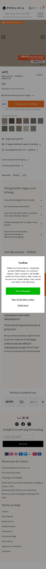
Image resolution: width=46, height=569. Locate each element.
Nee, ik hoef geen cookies (23, 299)
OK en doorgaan (23, 291)
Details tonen (23, 305)
